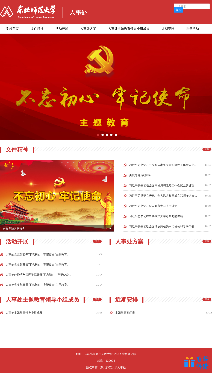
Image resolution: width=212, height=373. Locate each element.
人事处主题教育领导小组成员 (128, 28)
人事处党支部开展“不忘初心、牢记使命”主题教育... (37, 264)
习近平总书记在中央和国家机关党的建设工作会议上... (162, 164)
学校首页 (12, 28)
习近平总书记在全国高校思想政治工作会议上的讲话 (161, 185)
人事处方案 (88, 28)
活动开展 (61, 28)
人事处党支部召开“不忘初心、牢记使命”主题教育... (37, 254)
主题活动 (192, 28)
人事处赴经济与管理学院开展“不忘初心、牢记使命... (38, 274)
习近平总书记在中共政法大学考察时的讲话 (156, 216)
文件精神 (37, 28)
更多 (207, 149)
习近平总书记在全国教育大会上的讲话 (153, 205)
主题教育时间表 (125, 312)
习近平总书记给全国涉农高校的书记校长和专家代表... (162, 226)
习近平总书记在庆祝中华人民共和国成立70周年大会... (163, 195)
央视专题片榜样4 (140, 175)
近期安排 (167, 28)
